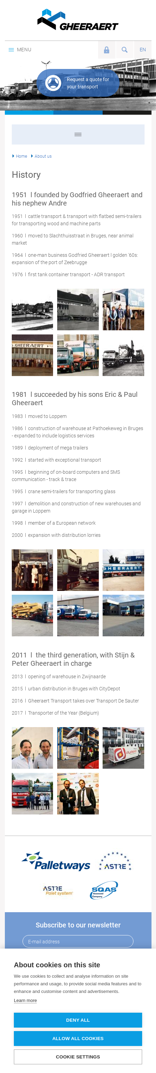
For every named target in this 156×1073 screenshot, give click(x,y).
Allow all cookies (78, 1038)
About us (43, 156)
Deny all (78, 1020)
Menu (20, 49)
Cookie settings (78, 1056)
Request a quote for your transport (88, 83)
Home (21, 156)
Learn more (25, 1000)
